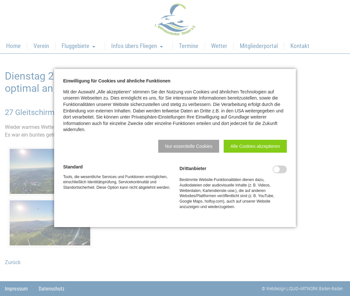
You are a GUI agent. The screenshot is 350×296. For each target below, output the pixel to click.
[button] (188, 146)
